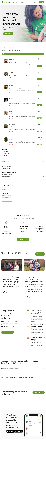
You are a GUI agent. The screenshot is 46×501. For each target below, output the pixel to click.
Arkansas (11, 47)
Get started (40, 253)
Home (3, 47)
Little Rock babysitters (6, 199)
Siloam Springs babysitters (7, 200)
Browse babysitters (23, 239)
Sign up (41, 2)
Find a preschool (5, 189)
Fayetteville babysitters (6, 197)
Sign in (35, 2)
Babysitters (7, 47)
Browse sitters (8, 33)
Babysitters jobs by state (7, 202)
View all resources (38, 392)
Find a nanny (4, 187)
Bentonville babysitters (6, 195)
